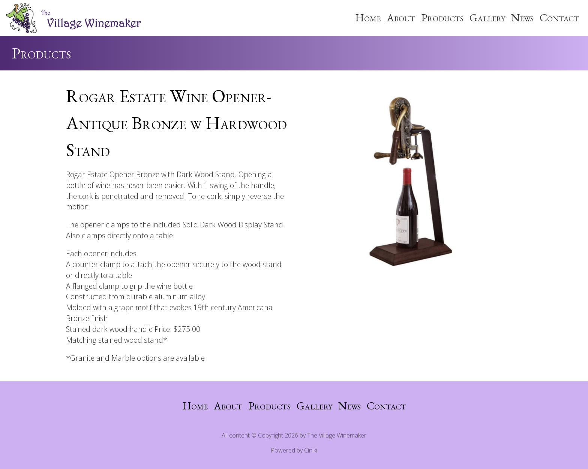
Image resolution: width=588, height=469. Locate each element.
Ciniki (310, 450)
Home (368, 17)
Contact (559, 17)
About (401, 17)
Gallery (487, 17)
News (522, 17)
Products (442, 17)
